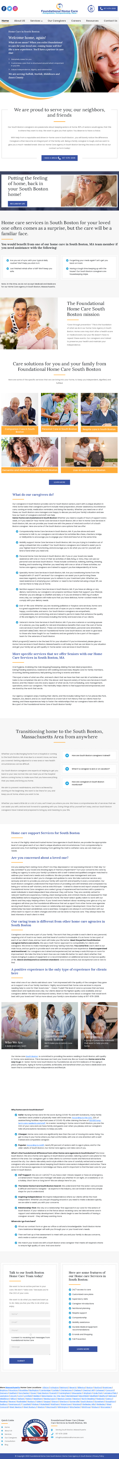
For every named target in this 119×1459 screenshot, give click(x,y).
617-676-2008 (108, 8)
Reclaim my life (17, 203)
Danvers (4, 1393)
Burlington (34, 1390)
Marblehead (72, 1396)
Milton (14, 1398)
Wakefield (45, 1404)
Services (35, 20)
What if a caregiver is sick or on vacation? (87, 769)
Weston (41, 1407)
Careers (76, 20)
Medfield (94, 1396)
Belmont (64, 1387)
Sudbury (4, 1404)
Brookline (23, 1390)
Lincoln (13, 1396)
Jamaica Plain (110, 1393)
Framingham (64, 1393)
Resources (92, 20)
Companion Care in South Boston (20, 430)
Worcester (106, 1407)
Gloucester (77, 1393)
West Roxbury (29, 1407)
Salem (39, 1401)
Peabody (100, 1398)
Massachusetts (12, 1387)
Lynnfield (28, 1396)
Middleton (5, 1398)
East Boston (43, 1393)
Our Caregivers (57, 20)
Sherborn (64, 1401)
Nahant (21, 1398)
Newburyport (50, 1398)
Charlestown (66, 1390)
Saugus (47, 1401)
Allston (46, 1387)
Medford (103, 1396)
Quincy (109, 1398)
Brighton (4, 1390)
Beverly (73, 1387)
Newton (77, 1398)
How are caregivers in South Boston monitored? (84, 783)
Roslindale (21, 1401)
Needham (38, 1398)
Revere (12, 1401)
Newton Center (64, 1398)
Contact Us (110, 20)
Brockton (13, 1390)
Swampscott (15, 1404)
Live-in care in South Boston (89, 470)
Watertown (66, 1404)
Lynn (20, 1396)
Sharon (55, 1401)
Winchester (75, 1407)
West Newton (16, 1407)
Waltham (55, 1404)
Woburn (96, 1407)
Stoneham (99, 1401)
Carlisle (55, 1390)
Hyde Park (98, 1393)
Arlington (54, 1387)
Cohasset (100, 1390)
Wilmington (63, 1407)
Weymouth (51, 1407)
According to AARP (35, 1145)
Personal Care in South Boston (59, 429)
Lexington (4, 1396)
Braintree (107, 1387)
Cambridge (45, 1390)
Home (5, 20)
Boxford (98, 1387)
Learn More (59, 482)
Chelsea (77, 1390)
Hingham (87, 1393)
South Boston (32, 1056)
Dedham (13, 1393)
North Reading (88, 1398)
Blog (6, 1445)
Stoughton (110, 1401)
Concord (110, 1390)
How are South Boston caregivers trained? (87, 755)
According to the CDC (82, 1117)
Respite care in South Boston (99, 429)
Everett (53, 1393)
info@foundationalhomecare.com (70, 1437)
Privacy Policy (98, 1456)
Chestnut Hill (88, 1390)
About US (19, 20)
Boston (89, 1387)
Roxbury (31, 1401)
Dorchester (24, 1393)
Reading (4, 1401)
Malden (36, 1396)
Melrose (112, 1396)
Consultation (10, 1441)
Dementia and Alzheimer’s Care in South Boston (29, 470)
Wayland (77, 1404)
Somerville (75, 1401)
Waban (35, 1404)
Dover (34, 1393)
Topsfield (26, 1404)
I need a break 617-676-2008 (59, 158)
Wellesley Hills (88, 1404)
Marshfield (84, 1396)
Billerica (81, 1387)
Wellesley (101, 1404)
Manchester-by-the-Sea (53, 1396)
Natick (29, 1398)
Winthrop (86, 1407)
